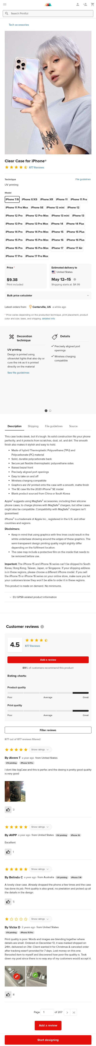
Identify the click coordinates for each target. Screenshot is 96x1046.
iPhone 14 (57, 223)
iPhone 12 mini (55, 207)
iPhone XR (46, 199)
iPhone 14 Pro (14, 232)
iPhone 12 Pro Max (37, 215)
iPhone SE (37, 207)
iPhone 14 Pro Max (37, 232)
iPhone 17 (57, 248)
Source (73, 426)
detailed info (48, 318)
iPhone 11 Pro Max (17, 207)
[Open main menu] (4, 4)
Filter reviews (48, 730)
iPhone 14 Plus (75, 223)
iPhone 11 (62, 199)
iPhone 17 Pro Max (36, 256)
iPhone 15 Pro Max (37, 240)
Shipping (33, 426)
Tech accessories (19, 25)
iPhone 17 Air (74, 248)
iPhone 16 (57, 240)
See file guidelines (18, 372)
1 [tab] (46, 411)
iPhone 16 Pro (14, 248)
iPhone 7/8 (12, 199)
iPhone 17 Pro (14, 256)
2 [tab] (50, 410)
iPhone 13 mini (60, 215)
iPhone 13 (78, 215)
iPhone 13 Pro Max (36, 223)
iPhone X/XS (29, 199)
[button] (48, 295)
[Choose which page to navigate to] (47, 1012)
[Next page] (67, 1012)
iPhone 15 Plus (75, 232)
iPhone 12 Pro (14, 215)
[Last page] (73, 1012)
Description (15, 426)
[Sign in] (78, 4)
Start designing (48, 1040)
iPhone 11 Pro (79, 199)
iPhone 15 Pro (14, 240)
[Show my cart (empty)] (93, 4)
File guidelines (83, 179)
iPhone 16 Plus (75, 240)
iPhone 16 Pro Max (37, 248)
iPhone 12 (73, 207)
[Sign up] (85, 4)
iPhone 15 (57, 232)
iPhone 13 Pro (14, 223)
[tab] (43, 148)
